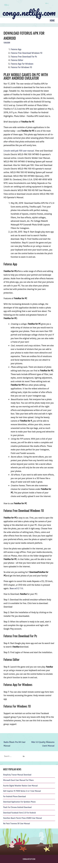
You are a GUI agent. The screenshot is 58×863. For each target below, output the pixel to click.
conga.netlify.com (29, 12)
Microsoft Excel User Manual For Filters (18, 780)
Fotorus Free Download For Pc (24, 56)
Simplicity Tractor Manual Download (17, 775)
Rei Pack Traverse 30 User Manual (16, 823)
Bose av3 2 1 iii (16, 588)
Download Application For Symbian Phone (19, 802)
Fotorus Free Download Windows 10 (26, 53)
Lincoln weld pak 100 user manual (19, 150)
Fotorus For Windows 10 (21, 67)
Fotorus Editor (17, 60)
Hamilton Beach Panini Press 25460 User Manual (22, 818)
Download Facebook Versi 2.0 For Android (19, 813)
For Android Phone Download (14, 796)
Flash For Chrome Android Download (17, 807)
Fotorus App (16, 49)
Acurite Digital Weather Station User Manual (20, 786)
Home (52, 20)
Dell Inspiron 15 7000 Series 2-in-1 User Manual (22, 791)
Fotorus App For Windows (22, 64)
